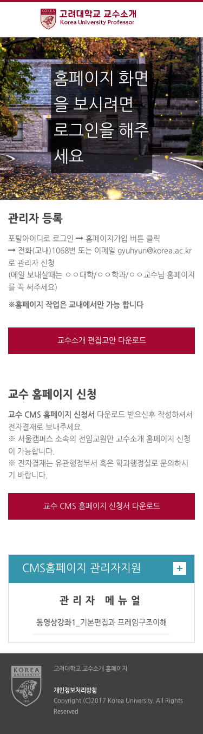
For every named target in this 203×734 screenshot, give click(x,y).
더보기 (179, 568)
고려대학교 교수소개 (101, 20)
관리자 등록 (35, 219)
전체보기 (17, 19)
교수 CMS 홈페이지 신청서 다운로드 (101, 506)
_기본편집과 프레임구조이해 (101, 623)
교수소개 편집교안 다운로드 (101, 341)
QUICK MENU (185, 19)
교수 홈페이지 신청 (52, 395)
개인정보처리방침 (75, 690)
